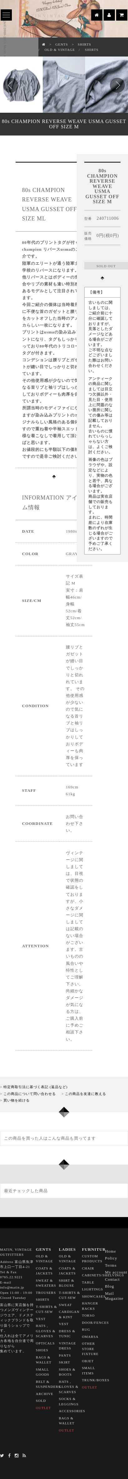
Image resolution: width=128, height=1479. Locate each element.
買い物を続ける (16, 1100)
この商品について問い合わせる (29, 1094)
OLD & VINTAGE (60, 50)
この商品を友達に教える (85, 1094)
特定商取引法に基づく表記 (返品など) (35, 1087)
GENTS (61, 44)
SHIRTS (84, 44)
